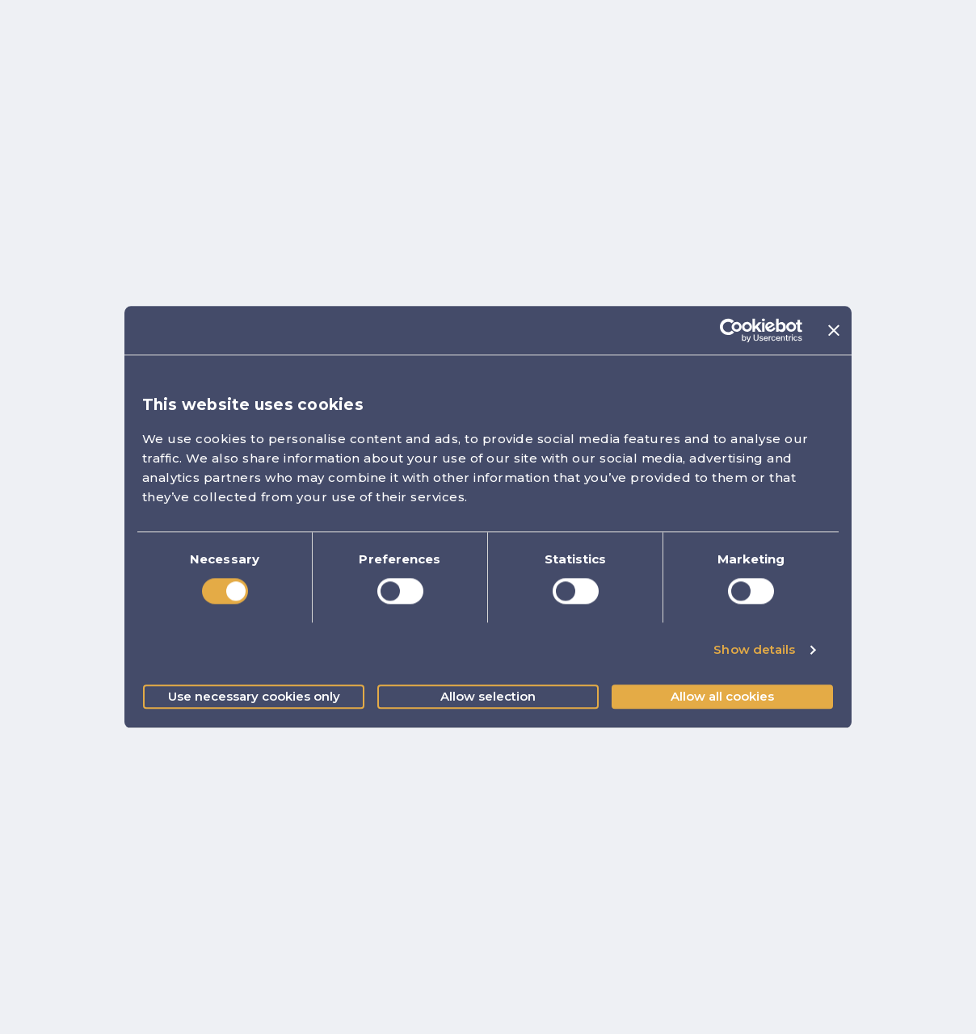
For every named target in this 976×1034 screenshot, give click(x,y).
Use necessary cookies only (254, 696)
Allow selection (488, 696)
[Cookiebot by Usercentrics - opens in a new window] (731, 330)
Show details (754, 650)
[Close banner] (833, 330)
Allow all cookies (722, 696)
